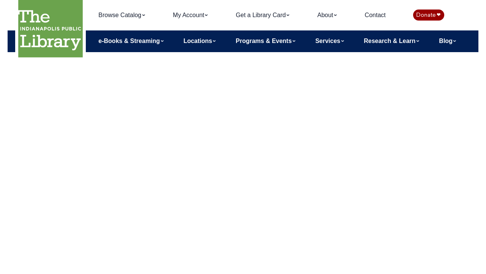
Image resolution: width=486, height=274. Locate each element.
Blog (446, 41)
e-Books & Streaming (129, 41)
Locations (198, 41)
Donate (428, 15)
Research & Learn (390, 41)
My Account (189, 15)
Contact (375, 15)
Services (328, 41)
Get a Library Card (261, 15)
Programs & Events (264, 41)
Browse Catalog (120, 15)
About (326, 15)
